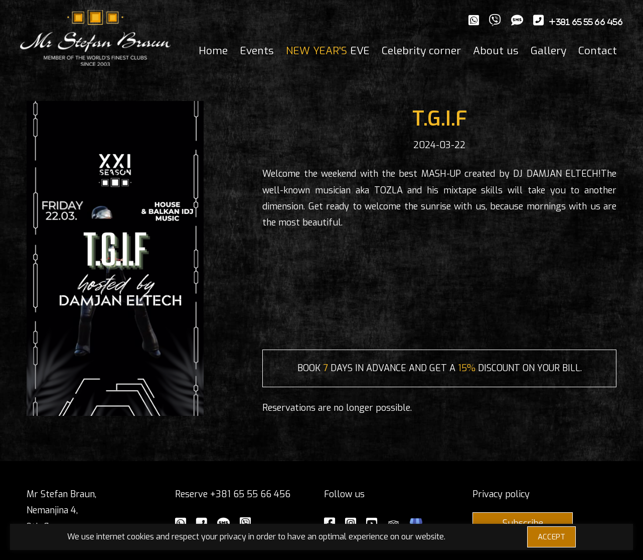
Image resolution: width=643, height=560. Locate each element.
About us (496, 51)
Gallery (548, 51)
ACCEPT (551, 537)
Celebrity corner (421, 51)
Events (257, 51)
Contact (597, 51)
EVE (328, 51)
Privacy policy (501, 494)
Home (213, 51)
